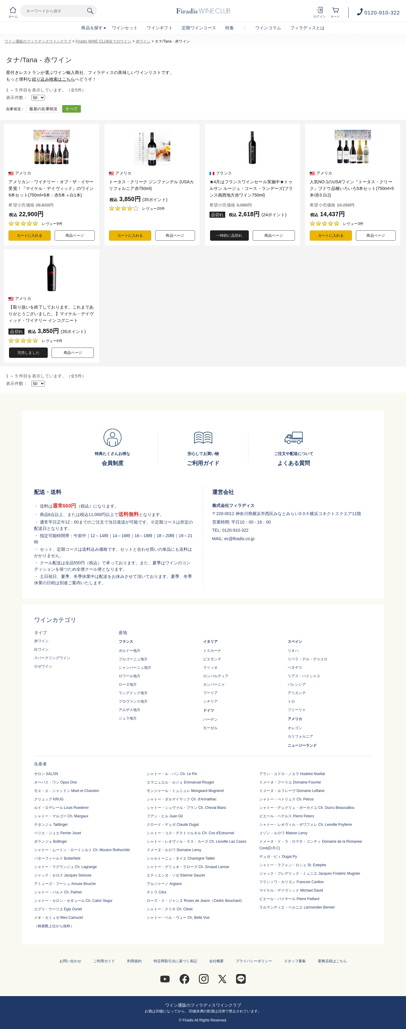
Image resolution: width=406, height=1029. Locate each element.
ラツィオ (210, 667)
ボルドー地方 (129, 651)
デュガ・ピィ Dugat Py (278, 856)
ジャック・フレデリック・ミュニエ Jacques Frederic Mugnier (309, 873)
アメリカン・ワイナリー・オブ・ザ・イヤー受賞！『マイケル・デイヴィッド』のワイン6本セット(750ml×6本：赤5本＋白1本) (51, 188)
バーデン (210, 719)
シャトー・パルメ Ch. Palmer (58, 892)
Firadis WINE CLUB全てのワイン (103, 41)
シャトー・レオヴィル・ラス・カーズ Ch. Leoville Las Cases (196, 841)
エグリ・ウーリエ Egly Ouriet (58, 909)
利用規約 (134, 961)
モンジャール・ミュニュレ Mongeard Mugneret (185, 791)
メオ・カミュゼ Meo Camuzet (58, 917)
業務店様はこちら (332, 961)
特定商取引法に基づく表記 (175, 961)
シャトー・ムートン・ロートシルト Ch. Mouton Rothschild (82, 850)
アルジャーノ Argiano (164, 884)
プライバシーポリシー (254, 961)
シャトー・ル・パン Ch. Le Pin (172, 774)
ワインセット (125, 27)
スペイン (295, 642)
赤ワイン (143, 41)
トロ (291, 701)
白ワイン (41, 649)
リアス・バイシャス (304, 676)
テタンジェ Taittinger (51, 824)
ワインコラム (268, 27)
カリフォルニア (300, 736)
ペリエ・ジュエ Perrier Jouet (57, 833)
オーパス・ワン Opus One (55, 782)
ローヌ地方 (128, 684)
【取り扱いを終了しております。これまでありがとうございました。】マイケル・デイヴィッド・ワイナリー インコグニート (51, 314)
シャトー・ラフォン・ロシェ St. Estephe (292, 865)
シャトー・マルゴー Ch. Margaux (61, 816)
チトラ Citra (156, 892)
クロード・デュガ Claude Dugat (173, 824)
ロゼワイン (43, 666)
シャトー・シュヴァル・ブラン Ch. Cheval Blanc (186, 808)
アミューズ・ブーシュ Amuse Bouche (65, 884)
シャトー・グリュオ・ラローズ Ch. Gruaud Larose (188, 867)
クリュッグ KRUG (49, 799)
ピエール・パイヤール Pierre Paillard (289, 899)
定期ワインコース (199, 27)
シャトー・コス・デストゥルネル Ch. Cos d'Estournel (190, 833)
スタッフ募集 (295, 961)
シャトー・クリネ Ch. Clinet (170, 909)
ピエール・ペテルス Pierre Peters (286, 816)
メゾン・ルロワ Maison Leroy (283, 833)
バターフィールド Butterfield (57, 858)
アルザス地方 (129, 710)
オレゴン (295, 728)
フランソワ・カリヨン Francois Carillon (291, 882)
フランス (126, 642)
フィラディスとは (307, 27)
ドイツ (208, 710)
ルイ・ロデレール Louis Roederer (61, 808)
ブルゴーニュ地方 (133, 659)
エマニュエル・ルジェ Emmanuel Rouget (180, 782)
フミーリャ (297, 710)
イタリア (210, 642)
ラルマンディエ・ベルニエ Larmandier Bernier (297, 907)
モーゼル (210, 728)
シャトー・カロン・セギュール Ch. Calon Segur (73, 901)
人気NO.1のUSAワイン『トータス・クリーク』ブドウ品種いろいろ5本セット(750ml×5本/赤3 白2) (352, 188)
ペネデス (295, 667)
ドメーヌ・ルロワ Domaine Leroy (174, 850)
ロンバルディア (216, 676)
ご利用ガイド (104, 961)
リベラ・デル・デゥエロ (308, 659)
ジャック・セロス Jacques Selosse (62, 875)
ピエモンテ (212, 659)
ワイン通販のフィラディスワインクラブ (38, 41)
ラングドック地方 (133, 693)
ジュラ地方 (128, 718)
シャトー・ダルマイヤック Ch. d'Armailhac (182, 799)
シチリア (210, 701)
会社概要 (216, 961)
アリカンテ (297, 693)
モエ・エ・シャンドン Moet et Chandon (66, 791)
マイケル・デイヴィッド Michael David (291, 890)
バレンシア (297, 684)
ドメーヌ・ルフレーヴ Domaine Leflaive (291, 791)
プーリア (210, 693)
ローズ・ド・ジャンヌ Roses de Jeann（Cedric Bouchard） (195, 901)
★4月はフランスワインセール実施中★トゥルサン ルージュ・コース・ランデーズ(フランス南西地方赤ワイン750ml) (251, 188)
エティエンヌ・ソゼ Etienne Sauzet (176, 875)
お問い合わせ (70, 961)
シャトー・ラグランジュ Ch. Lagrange (65, 867)
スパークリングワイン (52, 658)
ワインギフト (160, 27)
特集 (229, 27)
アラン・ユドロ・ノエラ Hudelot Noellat (292, 774)
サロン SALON (46, 774)
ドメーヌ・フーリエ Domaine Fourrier (290, 782)
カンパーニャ (214, 684)
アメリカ (295, 719)
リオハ (293, 651)
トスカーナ (212, 651)
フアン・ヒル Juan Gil (165, 816)
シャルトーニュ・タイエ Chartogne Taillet (181, 858)
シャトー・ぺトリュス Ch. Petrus (286, 799)
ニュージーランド (302, 745)
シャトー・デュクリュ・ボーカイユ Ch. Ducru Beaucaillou (306, 808)
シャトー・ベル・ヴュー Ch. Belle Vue (178, 917)
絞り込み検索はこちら (53, 79)
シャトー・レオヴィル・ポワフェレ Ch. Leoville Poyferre (305, 824)
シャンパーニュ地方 (135, 667)
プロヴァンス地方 (133, 701)
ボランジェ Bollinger (50, 841)
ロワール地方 (129, 676)
